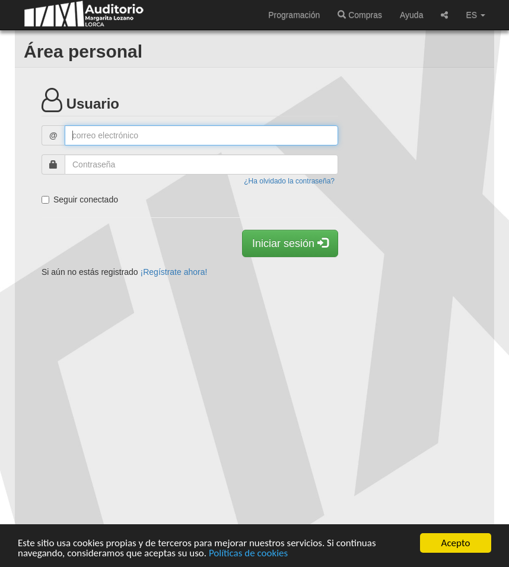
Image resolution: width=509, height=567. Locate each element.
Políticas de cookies (248, 553)
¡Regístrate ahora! (174, 272)
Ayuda (411, 15)
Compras (360, 15)
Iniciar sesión (290, 243)
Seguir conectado (80, 199)
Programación (294, 15)
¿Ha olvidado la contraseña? (289, 181)
